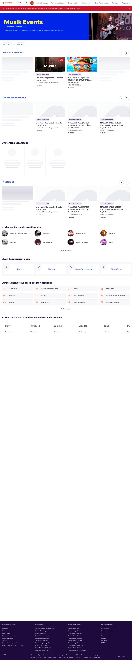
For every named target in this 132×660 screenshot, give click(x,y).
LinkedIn (103, 638)
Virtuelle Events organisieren (43, 631)
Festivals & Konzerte (40, 633)
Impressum (79, 657)
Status (83, 655)
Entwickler (76, 655)
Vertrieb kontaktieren (107, 631)
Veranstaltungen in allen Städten (77, 650)
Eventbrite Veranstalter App (9, 635)
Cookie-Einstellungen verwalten (93, 657)
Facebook (104, 635)
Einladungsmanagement (41, 638)
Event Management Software (43, 647)
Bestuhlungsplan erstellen (42, 645)
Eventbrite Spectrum (7, 638)
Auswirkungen (60, 655)
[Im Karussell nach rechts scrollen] (127, 53)
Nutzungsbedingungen (93, 655)
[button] (86, 3)
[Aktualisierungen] (43, 3)
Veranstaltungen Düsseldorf (75, 643)
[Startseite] (7, 2)
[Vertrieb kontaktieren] (58, 3)
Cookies (60, 657)
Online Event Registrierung (42, 635)
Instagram (104, 640)
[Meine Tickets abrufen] (101, 3)
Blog (39, 655)
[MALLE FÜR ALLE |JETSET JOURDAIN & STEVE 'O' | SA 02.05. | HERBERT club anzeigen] (82, 64)
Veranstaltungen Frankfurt (75, 638)
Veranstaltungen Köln (74, 635)
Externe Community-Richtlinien (10, 643)
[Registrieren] (126, 3)
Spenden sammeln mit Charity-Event (45, 628)
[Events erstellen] (73, 3)
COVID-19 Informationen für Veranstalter (13, 645)
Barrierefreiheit (52, 657)
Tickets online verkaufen (41, 640)
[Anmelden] (115, 3)
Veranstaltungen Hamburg (75, 631)
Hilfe (43, 655)
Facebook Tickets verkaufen (42, 650)
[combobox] (29, 3)
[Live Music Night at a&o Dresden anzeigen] (50, 64)
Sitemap (4, 640)
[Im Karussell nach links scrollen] (122, 182)
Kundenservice (105, 628)
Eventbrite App (6, 633)
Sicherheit (69, 655)
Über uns (33, 655)
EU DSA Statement (69, 657)
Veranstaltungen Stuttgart (75, 640)
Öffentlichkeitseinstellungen (38, 657)
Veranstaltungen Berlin (74, 628)
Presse (52, 655)
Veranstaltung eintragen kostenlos (44, 643)
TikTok (103, 643)
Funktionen (5, 628)
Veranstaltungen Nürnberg (75, 645)
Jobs (47, 655)
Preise (4, 631)
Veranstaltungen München (75, 633)
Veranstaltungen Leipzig (74, 647)
